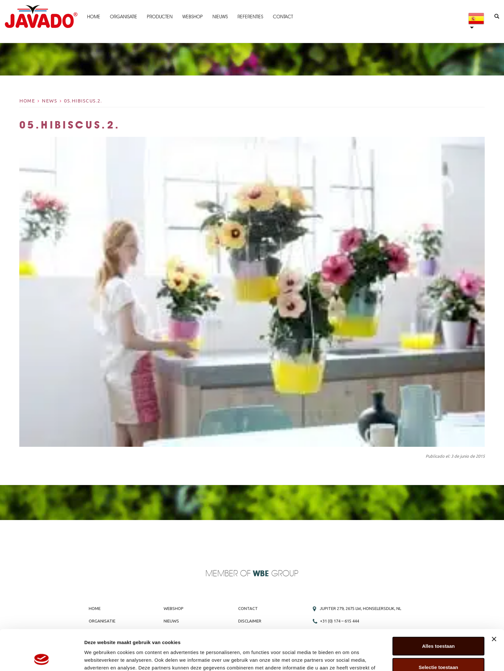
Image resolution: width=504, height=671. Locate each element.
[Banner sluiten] (494, 601)
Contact (283, 17)
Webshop (192, 17)
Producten (160, 17)
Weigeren (438, 650)
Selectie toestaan (438, 629)
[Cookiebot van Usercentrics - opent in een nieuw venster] (42, 658)
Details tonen (347, 658)
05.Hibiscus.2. (83, 100)
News (49, 100)
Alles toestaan (438, 608)
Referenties (250, 17)
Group (275, 574)
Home (93, 17)
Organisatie (123, 17)
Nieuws (220, 17)
